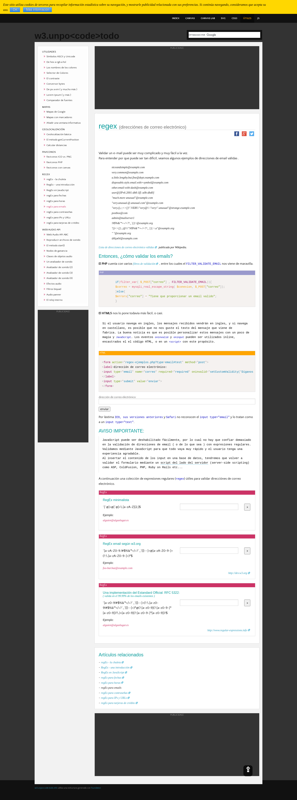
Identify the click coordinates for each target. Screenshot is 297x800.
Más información (37, 9)
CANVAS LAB (208, 18)
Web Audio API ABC (57, 234)
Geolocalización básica (58, 134)
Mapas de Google (55, 111)
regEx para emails (56, 206)
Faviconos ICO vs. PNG (59, 156)
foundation (96, 788)
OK (15, 9)
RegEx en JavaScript (57, 190)
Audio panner (53, 294)
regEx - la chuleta (56, 179)
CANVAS (190, 18)
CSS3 (234, 18)
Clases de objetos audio (59, 256)
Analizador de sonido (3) (59, 272)
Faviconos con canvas (58, 167)
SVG (223, 18)
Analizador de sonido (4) (59, 278)
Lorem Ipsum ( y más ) (58, 95)
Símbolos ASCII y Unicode (60, 56)
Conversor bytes (55, 83)
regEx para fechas (56, 195)
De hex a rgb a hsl (56, 62)
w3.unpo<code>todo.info (46, 788)
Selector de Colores (57, 73)
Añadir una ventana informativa (63, 122)
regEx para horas (55, 201)
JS (258, 18)
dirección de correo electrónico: (177, 400)
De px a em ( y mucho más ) (61, 89)
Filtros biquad (53, 289)
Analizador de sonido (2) (59, 267)
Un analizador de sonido (59, 261)
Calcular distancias (56, 145)
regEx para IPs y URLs (58, 217)
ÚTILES (247, 18)
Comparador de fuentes (59, 100)
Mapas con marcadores (59, 117)
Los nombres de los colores (61, 67)
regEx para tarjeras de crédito (62, 222)
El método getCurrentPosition (62, 139)
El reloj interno (54, 300)
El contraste (53, 78)
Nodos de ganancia (56, 250)
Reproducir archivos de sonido (63, 240)
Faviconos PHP (54, 162)
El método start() (55, 245)
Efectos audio (53, 283)
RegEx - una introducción (60, 184)
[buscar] (224, 35)
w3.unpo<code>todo (77, 36)
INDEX (175, 18)
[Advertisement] (63, 375)
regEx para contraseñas (59, 212)
